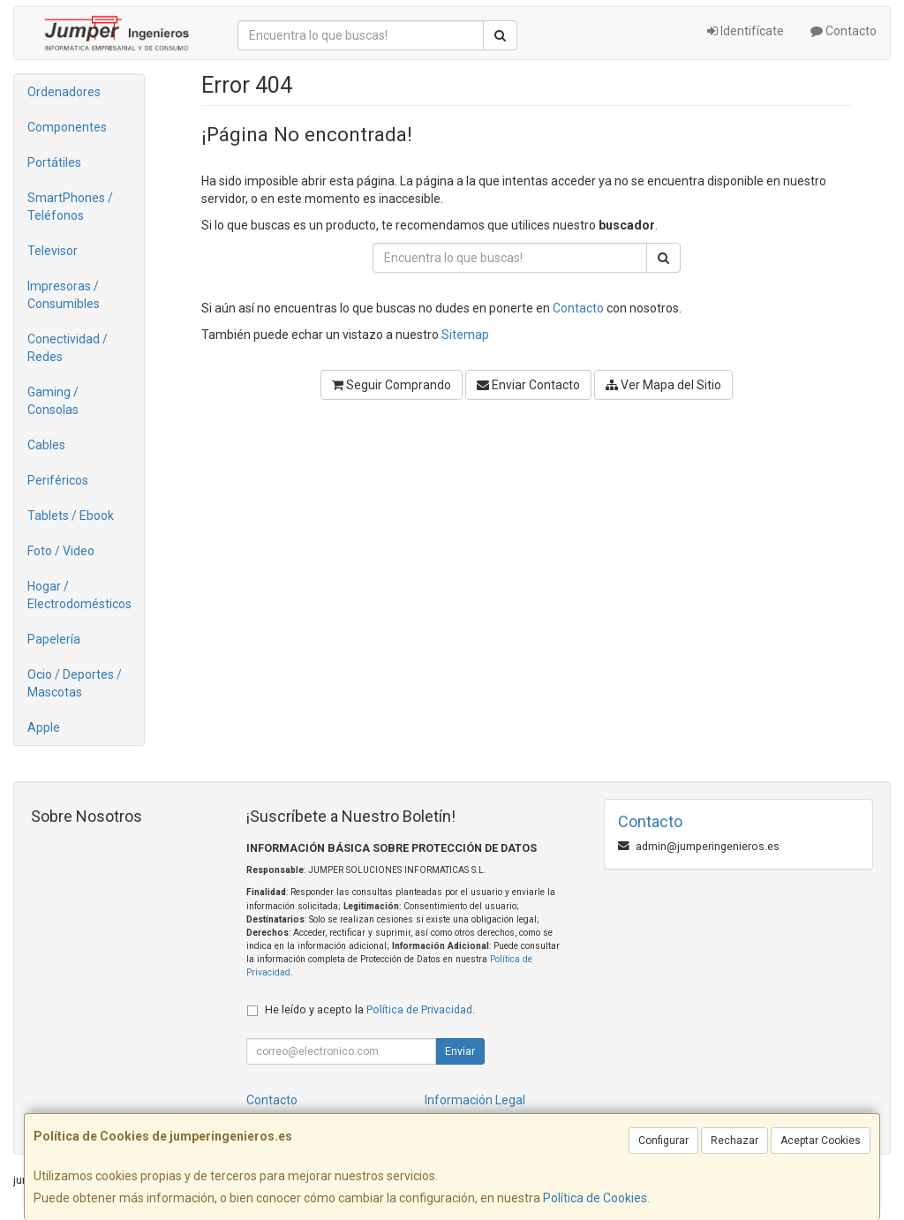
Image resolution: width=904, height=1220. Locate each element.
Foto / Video (60, 551)
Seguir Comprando (391, 385)
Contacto (843, 31)
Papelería (53, 639)
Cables (46, 445)
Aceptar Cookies (820, 1140)
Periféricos (57, 480)
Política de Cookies (595, 1198)
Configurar (663, 1140)
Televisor (52, 251)
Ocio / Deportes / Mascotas (74, 683)
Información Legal (475, 1100)
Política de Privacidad (419, 1009)
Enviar (460, 1051)
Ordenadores (64, 92)
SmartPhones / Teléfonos (70, 206)
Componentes (67, 127)
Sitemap (465, 335)
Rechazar (734, 1140)
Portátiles (54, 162)
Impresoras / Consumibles (63, 295)
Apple (43, 727)
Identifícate (745, 31)
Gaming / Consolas (53, 401)
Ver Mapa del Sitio (663, 385)
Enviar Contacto (528, 385)
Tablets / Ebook (70, 515)
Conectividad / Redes (67, 348)
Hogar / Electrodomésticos (79, 595)
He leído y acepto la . (370, 1009)
